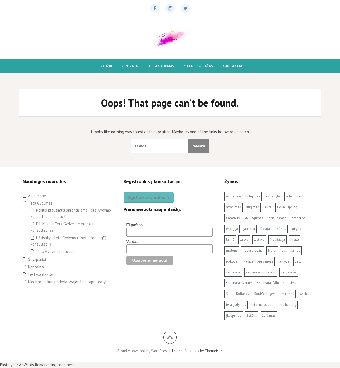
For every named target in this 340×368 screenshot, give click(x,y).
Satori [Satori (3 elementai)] (299, 261)
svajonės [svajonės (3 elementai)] (287, 293)
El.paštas (134, 225)
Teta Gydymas (161, 66)
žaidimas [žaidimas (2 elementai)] (268, 315)
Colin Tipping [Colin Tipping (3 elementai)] (287, 207)
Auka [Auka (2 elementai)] (268, 207)
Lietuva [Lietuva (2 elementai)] (259, 239)
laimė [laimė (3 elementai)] (230, 239)
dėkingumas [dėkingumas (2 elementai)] (254, 218)
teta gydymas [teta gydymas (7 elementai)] (236, 304)
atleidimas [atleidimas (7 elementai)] (294, 196)
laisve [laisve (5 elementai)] (244, 239)
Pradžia (105, 66)
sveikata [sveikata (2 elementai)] (305, 293)
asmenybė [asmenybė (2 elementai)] (273, 196)
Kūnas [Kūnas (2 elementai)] (281, 228)
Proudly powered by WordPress (142, 350)
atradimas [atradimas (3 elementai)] (233, 207)
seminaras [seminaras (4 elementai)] (288, 272)
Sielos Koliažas (198, 66)
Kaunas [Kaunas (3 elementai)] (265, 228)
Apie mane (37, 195)
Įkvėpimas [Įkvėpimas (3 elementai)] (233, 315)
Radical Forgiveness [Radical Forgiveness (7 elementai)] (258, 261)
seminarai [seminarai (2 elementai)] (233, 272)
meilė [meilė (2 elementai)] (294, 239)
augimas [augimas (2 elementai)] (252, 207)
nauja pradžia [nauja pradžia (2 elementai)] (253, 250)
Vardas (132, 241)
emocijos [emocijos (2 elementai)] (298, 218)
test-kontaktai (40, 274)
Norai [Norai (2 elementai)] (272, 250)
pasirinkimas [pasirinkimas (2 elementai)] (291, 250)
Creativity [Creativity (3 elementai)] (233, 218)
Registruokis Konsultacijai (149, 197)
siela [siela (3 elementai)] (293, 283)
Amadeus (191, 350)
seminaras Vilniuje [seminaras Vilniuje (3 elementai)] (270, 283)
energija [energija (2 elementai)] (232, 228)
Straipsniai (37, 259)
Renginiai (130, 66)
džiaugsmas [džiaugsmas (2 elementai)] (277, 218)
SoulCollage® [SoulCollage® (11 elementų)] (264, 293)
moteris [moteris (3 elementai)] (231, 250)
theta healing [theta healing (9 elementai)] (286, 304)
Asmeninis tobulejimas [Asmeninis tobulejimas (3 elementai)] (243, 196)
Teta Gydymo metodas (55, 251)
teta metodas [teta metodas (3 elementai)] (261, 304)
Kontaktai (232, 66)
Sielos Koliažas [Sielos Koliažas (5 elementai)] (237, 293)
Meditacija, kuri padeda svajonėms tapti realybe (69, 281)
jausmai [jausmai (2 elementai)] (249, 228)
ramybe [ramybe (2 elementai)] (284, 261)
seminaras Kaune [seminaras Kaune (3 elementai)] (239, 283)
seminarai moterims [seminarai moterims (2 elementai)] (261, 272)
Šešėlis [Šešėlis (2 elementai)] (251, 315)
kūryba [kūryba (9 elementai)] (296, 228)
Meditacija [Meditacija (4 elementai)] (277, 239)
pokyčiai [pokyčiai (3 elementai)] (232, 261)
